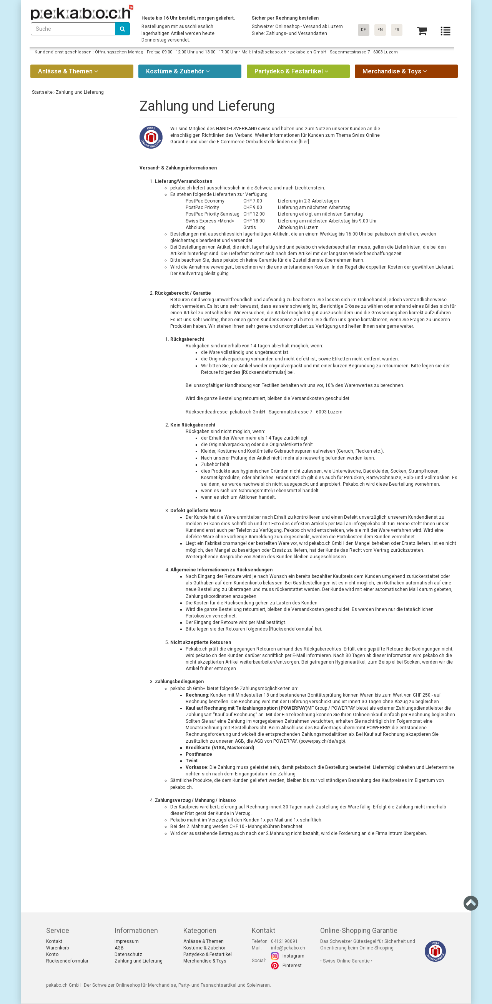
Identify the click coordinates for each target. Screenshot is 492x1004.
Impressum (127, 941)
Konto (52, 954)
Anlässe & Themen (203, 941)
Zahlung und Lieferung (139, 961)
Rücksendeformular (291, 629)
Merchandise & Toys (204, 961)
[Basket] (422, 31)
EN (380, 30)
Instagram (293, 956)
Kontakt (54, 941)
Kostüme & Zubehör (204, 948)
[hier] (304, 141)
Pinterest (292, 965)
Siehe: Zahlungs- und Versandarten (289, 33)
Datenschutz (128, 954)
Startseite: (42, 92)
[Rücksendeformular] (264, 372)
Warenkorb (57, 948)
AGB (258, 741)
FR (396, 30)
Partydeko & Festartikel (207, 954)
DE (363, 30)
